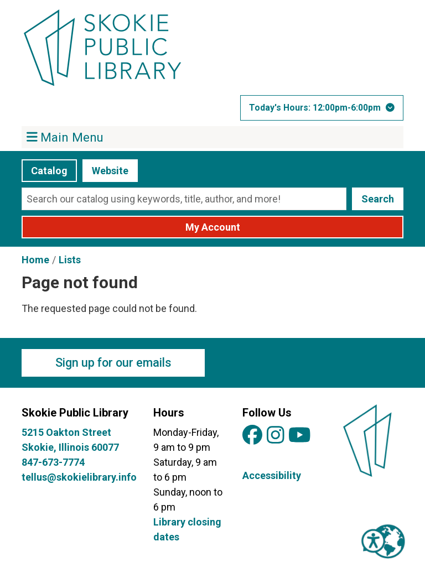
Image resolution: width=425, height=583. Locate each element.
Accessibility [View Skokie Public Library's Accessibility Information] (271, 475)
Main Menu (65, 136)
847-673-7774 (53, 462)
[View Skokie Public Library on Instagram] (275, 435)
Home (35, 260)
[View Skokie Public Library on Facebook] (252, 435)
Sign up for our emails (113, 362)
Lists (70, 260)
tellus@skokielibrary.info (79, 477)
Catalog (49, 170)
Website (110, 170)
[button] (321, 108)
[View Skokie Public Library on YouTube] (299, 435)
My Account (212, 227)
